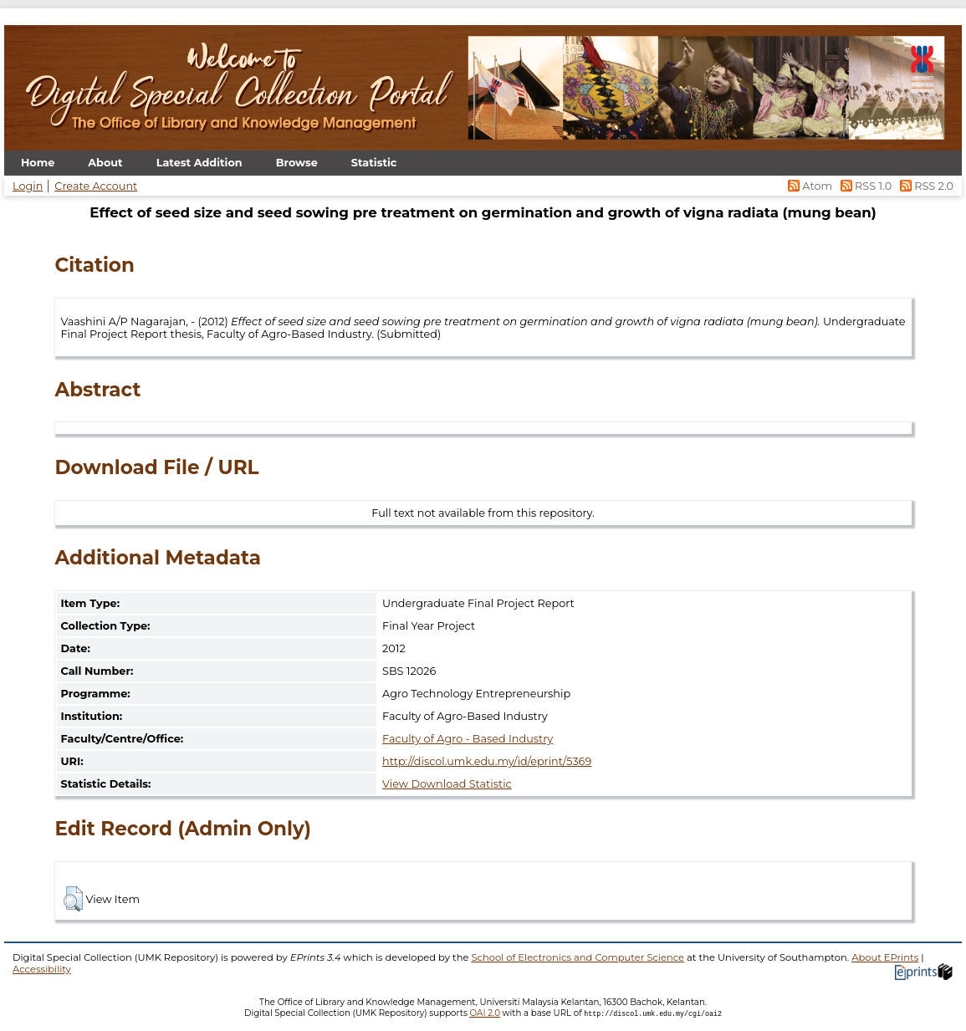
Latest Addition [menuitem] (199, 162)
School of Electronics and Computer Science (577, 957)
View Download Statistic (447, 784)
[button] (73, 898)
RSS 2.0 (923, 186)
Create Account (95, 186)
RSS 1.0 (864, 186)
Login (28, 186)
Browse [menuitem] (297, 162)
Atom (809, 186)
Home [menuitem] (37, 162)
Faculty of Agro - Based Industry (467, 738)
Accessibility (42, 969)
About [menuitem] (105, 162)
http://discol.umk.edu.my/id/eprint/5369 (486, 761)
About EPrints (884, 957)
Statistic (374, 162)
